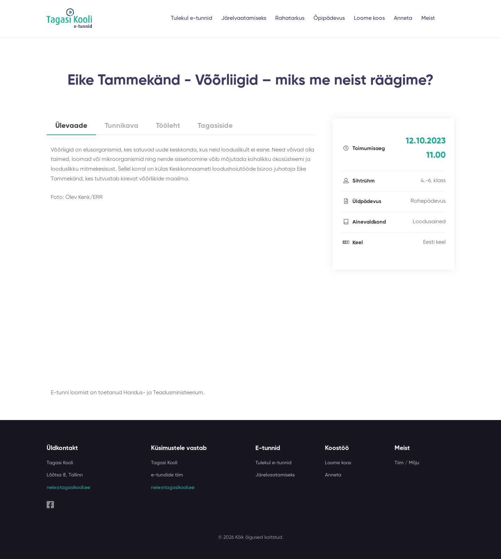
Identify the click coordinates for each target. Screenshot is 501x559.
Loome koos (369, 18)
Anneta (403, 18)
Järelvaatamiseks (243, 18)
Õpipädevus (329, 18)
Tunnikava (121, 126)
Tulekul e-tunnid (191, 18)
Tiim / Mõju (407, 462)
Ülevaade (71, 126)
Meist (428, 18)
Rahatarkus (289, 18)
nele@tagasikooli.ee (68, 487)
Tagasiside (215, 126)
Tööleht (168, 126)
